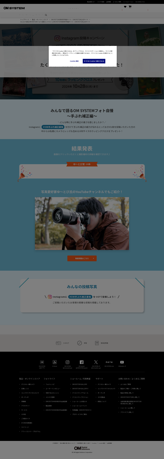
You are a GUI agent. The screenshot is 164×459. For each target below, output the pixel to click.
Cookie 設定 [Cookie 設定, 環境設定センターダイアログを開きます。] (74, 61)
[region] (83, 56)
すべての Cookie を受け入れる (94, 61)
